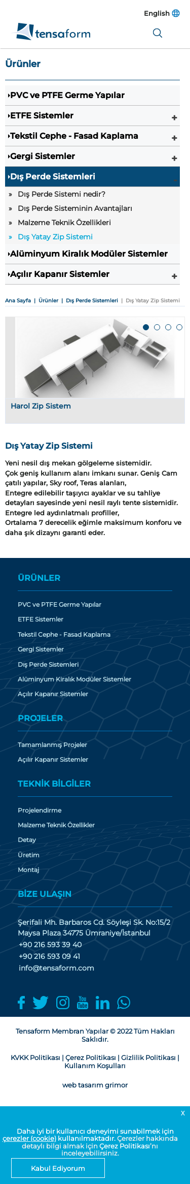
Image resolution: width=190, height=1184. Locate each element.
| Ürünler (44, 300)
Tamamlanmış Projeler (52, 745)
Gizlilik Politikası (148, 1057)
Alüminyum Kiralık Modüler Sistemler (89, 254)
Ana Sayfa (18, 300)
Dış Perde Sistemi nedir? (61, 194)
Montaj (28, 870)
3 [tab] (169, 328)
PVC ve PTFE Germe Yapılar (67, 95)
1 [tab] (146, 328)
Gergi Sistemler (42, 156)
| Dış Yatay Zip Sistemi (149, 300)
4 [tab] (180, 328)
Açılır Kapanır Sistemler (59, 274)
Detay (27, 840)
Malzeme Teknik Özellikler (56, 825)
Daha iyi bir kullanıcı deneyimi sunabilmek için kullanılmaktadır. (88, 1134)
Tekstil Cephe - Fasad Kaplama (74, 136)
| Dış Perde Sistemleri (88, 300)
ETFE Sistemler (41, 115)
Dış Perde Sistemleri (52, 176)
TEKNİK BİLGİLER (54, 784)
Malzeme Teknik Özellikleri (64, 222)
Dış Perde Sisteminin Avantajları (75, 208)
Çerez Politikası (124, 1146)
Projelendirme (39, 810)
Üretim (29, 855)
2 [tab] (158, 328)
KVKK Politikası (35, 1057)
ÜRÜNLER (39, 578)
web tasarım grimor (95, 1085)
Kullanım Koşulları (95, 1066)
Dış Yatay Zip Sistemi (55, 236)
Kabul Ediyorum (58, 1168)
